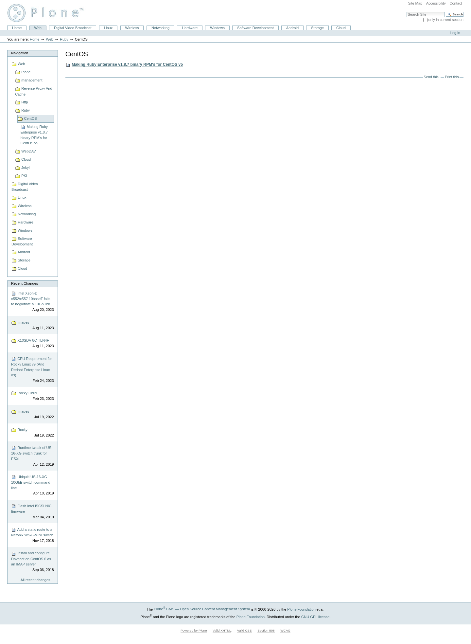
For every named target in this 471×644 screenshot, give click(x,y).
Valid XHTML (222, 630)
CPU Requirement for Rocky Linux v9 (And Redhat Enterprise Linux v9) (32, 369)
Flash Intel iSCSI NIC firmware (32, 512)
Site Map (415, 3)
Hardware (190, 28)
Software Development (255, 28)
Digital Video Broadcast (72, 28)
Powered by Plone (194, 630)
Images (32, 325)
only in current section (445, 20)
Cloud (341, 28)
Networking (160, 28)
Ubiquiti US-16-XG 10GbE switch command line (32, 485)
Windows (217, 28)
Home (17, 28)
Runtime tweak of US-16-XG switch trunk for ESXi (32, 456)
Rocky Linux (32, 396)
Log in (455, 33)
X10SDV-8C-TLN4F (32, 343)
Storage (317, 28)
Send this (431, 77)
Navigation (19, 53)
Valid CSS (244, 630)
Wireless (132, 28)
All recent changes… (37, 580)
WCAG (285, 630)
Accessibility (436, 3)
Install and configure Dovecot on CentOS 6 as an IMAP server (32, 562)
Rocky (32, 432)
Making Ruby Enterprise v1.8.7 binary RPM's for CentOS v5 (127, 64)
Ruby (64, 39)
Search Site (406, 11)
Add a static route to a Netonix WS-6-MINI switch (32, 535)
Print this (452, 77)
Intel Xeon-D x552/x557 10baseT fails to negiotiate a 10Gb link (32, 302)
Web (38, 28)
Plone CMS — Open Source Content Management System (202, 609)
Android (292, 28)
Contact (455, 3)
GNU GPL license (315, 616)
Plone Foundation (301, 609)
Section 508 (265, 630)
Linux (108, 28)
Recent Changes (24, 283)
